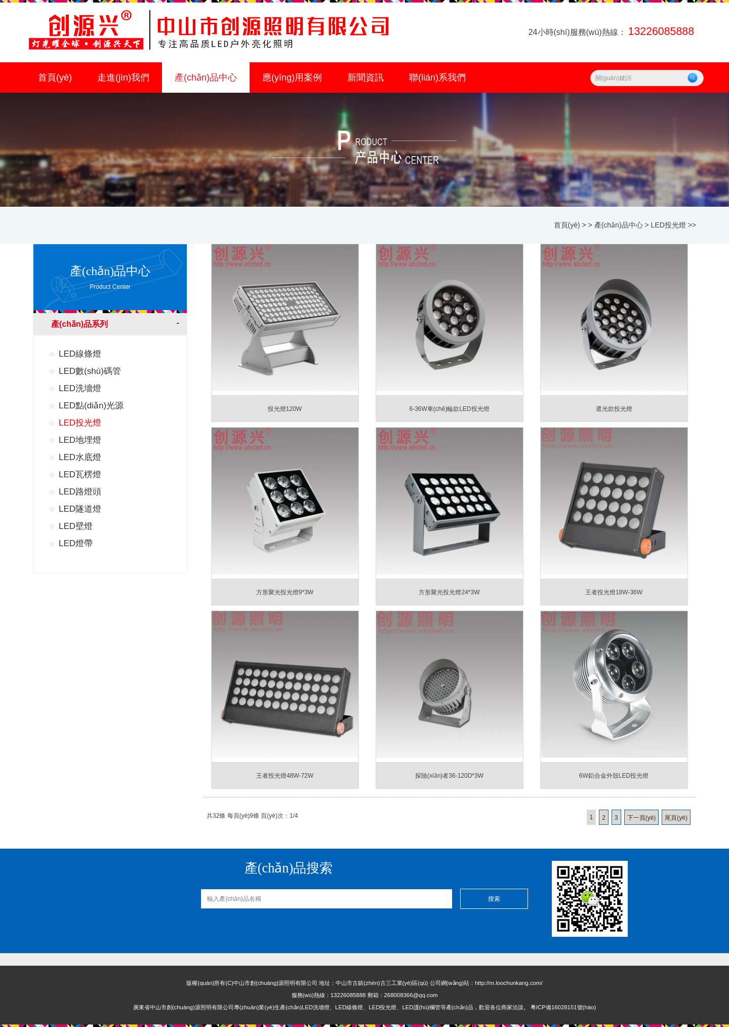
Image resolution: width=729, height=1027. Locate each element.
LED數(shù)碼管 (90, 371)
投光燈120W (285, 408)
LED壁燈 (76, 526)
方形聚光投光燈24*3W (449, 592)
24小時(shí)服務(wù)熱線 (612, 32)
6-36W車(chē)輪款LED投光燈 (449, 408)
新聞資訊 (365, 77)
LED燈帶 (76, 543)
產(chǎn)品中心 (206, 77)
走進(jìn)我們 (123, 77)
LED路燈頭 (80, 492)
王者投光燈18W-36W (613, 592)
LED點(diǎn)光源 (91, 405)
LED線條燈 (80, 354)
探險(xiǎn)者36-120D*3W (449, 775)
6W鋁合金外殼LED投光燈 (614, 775)
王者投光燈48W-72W (284, 775)
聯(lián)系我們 (437, 77)
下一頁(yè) (641, 817)
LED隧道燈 (80, 509)
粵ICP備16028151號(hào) (563, 1007)
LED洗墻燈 (80, 388)
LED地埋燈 (80, 440)
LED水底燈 (80, 457)
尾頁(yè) (676, 817)
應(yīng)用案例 (292, 77)
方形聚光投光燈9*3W (284, 592)
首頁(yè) (55, 77)
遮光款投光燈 (614, 408)
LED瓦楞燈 (80, 474)
